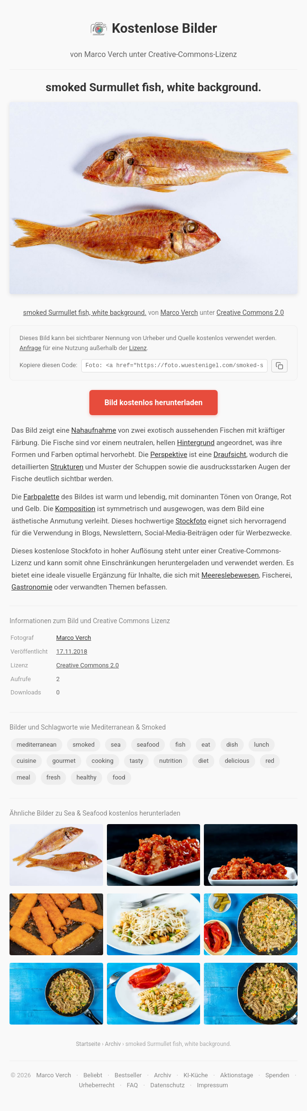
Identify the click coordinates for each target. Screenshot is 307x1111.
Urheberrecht (97, 1086)
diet (203, 762)
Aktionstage (236, 1076)
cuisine (26, 762)
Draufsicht (229, 456)
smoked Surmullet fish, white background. (85, 312)
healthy (86, 778)
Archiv (113, 1045)
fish (180, 746)
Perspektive (168, 456)
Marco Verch (179, 312)
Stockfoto (190, 522)
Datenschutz (167, 1086)
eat (205, 746)
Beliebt (92, 1076)
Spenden (278, 1076)
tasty (136, 762)
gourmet (64, 762)
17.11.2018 (71, 652)
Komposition (75, 510)
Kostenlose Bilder (153, 28)
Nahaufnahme (93, 431)
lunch (261, 746)
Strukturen (66, 468)
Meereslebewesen (230, 576)
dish (232, 746)
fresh (54, 778)
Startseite (88, 1045)
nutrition (170, 762)
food (119, 778)
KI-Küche (195, 1076)
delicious (237, 762)
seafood (148, 746)
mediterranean (37, 746)
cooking (103, 762)
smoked (84, 746)
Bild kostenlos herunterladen (154, 403)
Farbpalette (41, 498)
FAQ (132, 1086)
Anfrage (30, 347)
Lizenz (138, 347)
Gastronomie (31, 588)
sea (116, 746)
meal (23, 778)
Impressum (212, 1086)
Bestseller (128, 1076)
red (270, 762)
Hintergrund (195, 444)
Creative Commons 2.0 (250, 312)
